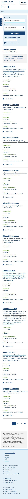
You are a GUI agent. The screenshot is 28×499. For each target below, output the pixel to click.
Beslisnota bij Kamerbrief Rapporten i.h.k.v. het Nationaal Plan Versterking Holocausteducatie (15, 240)
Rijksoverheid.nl (9, 489)
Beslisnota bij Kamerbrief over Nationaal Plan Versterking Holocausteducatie (15, 392)
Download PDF (9, 99)
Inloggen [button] (4, 6)
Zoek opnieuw (15, 33)
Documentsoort (8, 24)
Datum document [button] (9, 58)
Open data (8, 478)
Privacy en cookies (10, 468)
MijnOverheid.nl (9, 487)
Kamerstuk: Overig (10, 309)
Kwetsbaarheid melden (11, 474)
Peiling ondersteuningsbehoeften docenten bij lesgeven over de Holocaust (15, 174)
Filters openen (1, 55)
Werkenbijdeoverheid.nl (11, 493)
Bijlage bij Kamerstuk (11, 105)
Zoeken (7, 461)
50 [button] (17, 60)
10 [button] (10, 60)
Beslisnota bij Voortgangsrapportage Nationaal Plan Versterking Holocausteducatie (15, 141)
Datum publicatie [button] (17, 56)
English (7, 457)
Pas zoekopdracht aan (12, 43)
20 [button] (14, 60)
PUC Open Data (9, 482)
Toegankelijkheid (9, 470)
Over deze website (10, 453)
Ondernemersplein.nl (11, 491)
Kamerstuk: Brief (9, 67)
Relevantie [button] (20, 58)
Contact (7, 455)
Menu (24, 2)
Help (6, 459)
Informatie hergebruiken (11, 466)
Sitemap (7, 472)
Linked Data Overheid (11, 480)
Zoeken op (7, 17)
